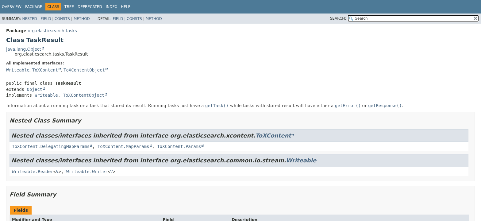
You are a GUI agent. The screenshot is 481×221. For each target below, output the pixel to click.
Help (125, 7)
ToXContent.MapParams (123, 146)
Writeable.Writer (87, 171)
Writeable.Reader (32, 171)
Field (45, 19)
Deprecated (90, 7)
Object (34, 89)
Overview (11, 7)
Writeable (17, 70)
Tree (69, 7)
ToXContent (45, 70)
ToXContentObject (84, 70)
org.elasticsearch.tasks (52, 30)
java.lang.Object (23, 49)
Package (33, 7)
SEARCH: (338, 18)
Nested (29, 19)
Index (111, 7)
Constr (62, 19)
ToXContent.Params (179, 146)
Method (82, 19)
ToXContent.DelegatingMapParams (51, 146)
